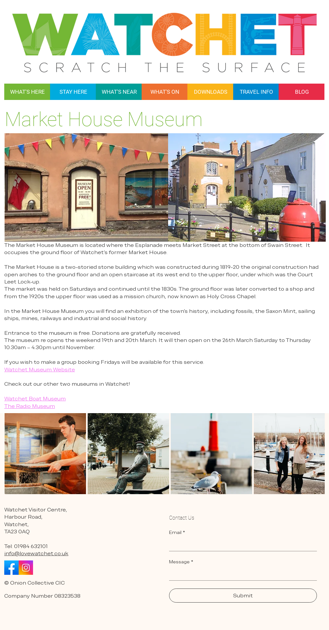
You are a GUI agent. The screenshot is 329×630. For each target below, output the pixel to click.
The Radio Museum (29, 406)
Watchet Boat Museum (35, 398)
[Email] (241, 544)
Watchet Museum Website (39, 369)
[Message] (241, 573)
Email (177, 532)
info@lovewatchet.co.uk (36, 553)
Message (181, 562)
